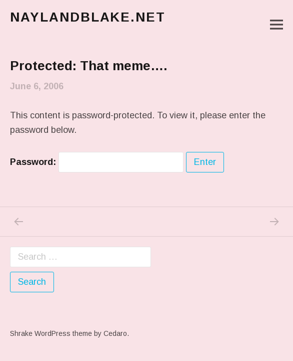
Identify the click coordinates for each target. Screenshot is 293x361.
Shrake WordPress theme (51, 333)
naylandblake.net (88, 17)
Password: (97, 162)
